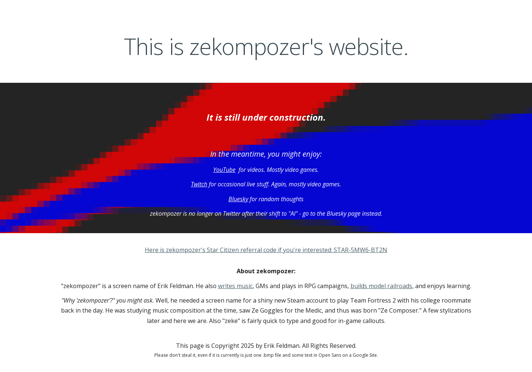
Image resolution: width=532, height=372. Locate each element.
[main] (266, 46)
